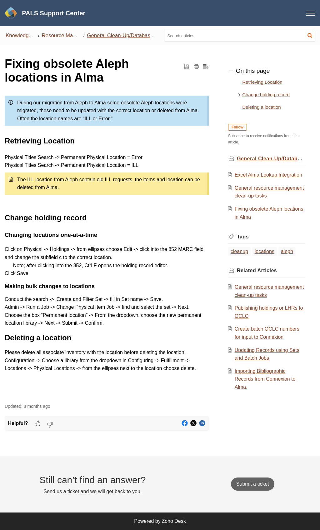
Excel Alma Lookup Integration (268, 175)
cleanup (240, 251)
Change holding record (266, 94)
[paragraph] (107, 244)
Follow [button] (238, 127)
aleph (287, 251)
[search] (240, 36)
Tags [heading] (243, 236)
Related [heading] (258, 270)
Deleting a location (261, 107)
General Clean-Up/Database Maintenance (136, 35)
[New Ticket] (252, 484)
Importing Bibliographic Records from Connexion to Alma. (265, 379)
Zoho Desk (174, 521)
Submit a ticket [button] (252, 484)
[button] (310, 35)
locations (265, 251)
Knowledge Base (25, 35)
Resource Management (69, 35)
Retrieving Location (262, 82)
